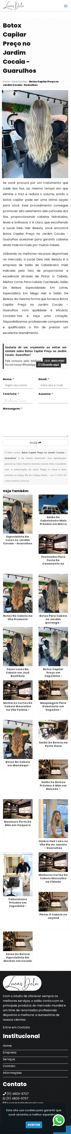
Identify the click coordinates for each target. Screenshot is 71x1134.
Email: (43, 379)
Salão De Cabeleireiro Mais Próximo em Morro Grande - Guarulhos (53, 524)
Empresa (9, 1052)
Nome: (8, 379)
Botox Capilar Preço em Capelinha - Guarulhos (53, 674)
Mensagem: (13, 408)
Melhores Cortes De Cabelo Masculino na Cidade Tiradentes (53, 880)
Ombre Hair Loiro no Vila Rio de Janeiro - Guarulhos (53, 844)
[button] (65, 6)
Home (7, 1045)
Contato (9, 1066)
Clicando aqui (48, 364)
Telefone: (11, 394)
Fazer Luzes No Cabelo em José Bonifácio (18, 672)
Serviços (9, 1059)
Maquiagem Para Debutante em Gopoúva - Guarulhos (53, 708)
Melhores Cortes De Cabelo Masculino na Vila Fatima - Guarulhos (17, 708)
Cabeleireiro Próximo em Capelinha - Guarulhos (17, 904)
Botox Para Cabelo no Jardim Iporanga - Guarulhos (53, 621)
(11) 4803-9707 (54, 361)
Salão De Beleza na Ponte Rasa (53, 744)
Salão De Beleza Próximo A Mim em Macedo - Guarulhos (53, 787)
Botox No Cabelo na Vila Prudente (17, 617)
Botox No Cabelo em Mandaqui (17, 763)
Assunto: (45, 394)
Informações (12, 1073)
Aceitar (34, 1125)
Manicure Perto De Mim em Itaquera (17, 823)
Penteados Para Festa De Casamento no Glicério (53, 562)
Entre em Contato (16, 1027)
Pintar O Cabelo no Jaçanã (53, 916)
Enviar (35, 443)
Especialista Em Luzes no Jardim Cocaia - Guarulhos (17, 540)
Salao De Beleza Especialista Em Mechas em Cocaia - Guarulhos (18, 959)
